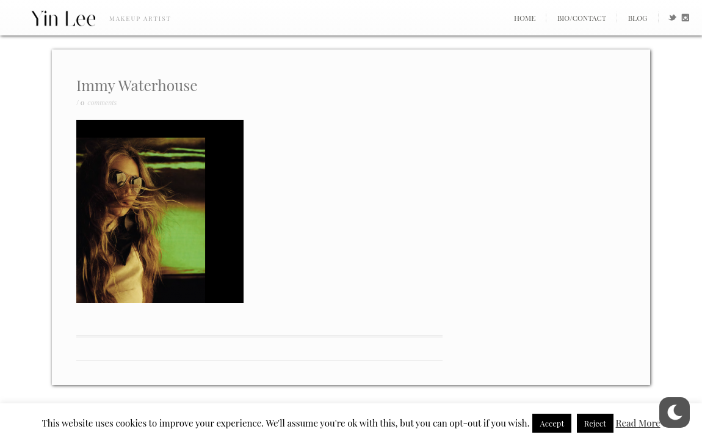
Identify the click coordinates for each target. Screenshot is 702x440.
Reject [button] (595, 423)
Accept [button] (552, 423)
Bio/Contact (581, 18)
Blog (638, 18)
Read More (638, 423)
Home (525, 18)
